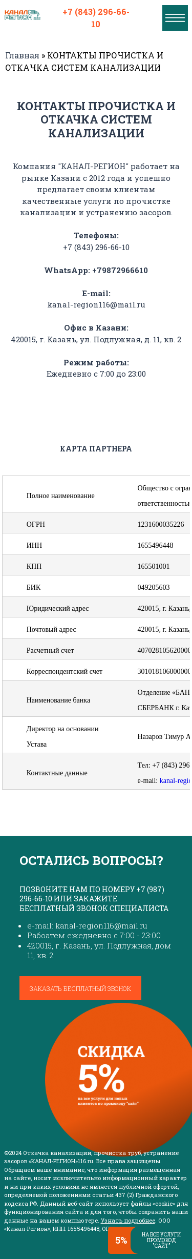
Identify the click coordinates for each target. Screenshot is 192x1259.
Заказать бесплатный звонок (80, 988)
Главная (22, 55)
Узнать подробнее (128, 1220)
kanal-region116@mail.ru (96, 304)
